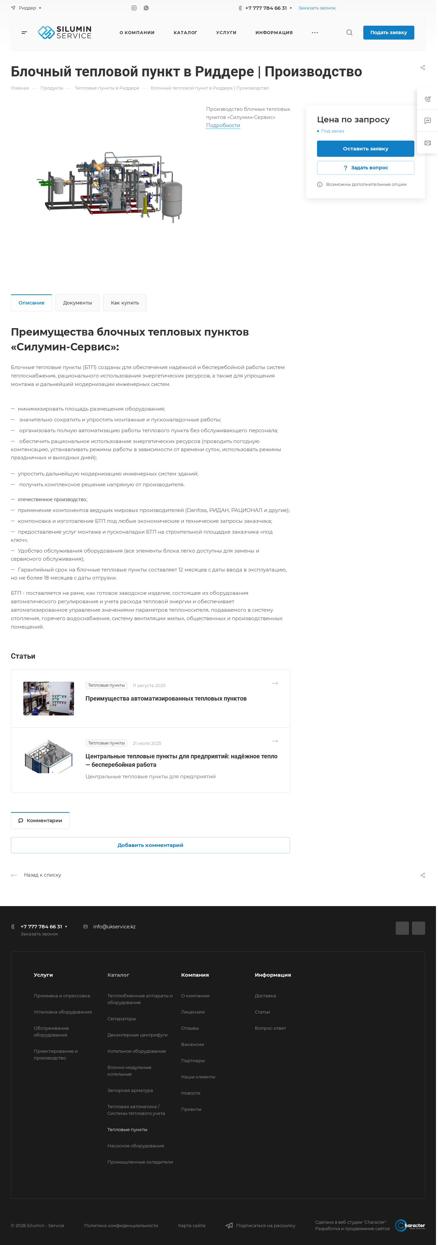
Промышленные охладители (140, 1162)
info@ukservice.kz (114, 927)
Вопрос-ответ (270, 1028)
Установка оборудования (63, 1012)
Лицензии (193, 1012)
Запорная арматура (130, 1090)
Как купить (125, 303)
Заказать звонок (317, 7)
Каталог (118, 975)
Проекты (191, 1109)
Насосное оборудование (135, 1145)
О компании (195, 995)
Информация (273, 975)
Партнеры (193, 1060)
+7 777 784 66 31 (266, 8)
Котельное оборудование (136, 1051)
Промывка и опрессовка (62, 995)
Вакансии (192, 1044)
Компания (195, 975)
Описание (32, 303)
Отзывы (190, 1028)
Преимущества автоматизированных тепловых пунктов (166, 698)
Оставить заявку (365, 148)
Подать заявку (388, 32)
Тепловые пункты (127, 1129)
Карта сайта (191, 1225)
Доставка (265, 995)
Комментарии (40, 820)
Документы (77, 303)
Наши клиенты (198, 1076)
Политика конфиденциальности (121, 1225)
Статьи (262, 1012)
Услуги (43, 975)
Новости (190, 1093)
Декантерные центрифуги (137, 1035)
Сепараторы (121, 1018)
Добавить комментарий (151, 845)
